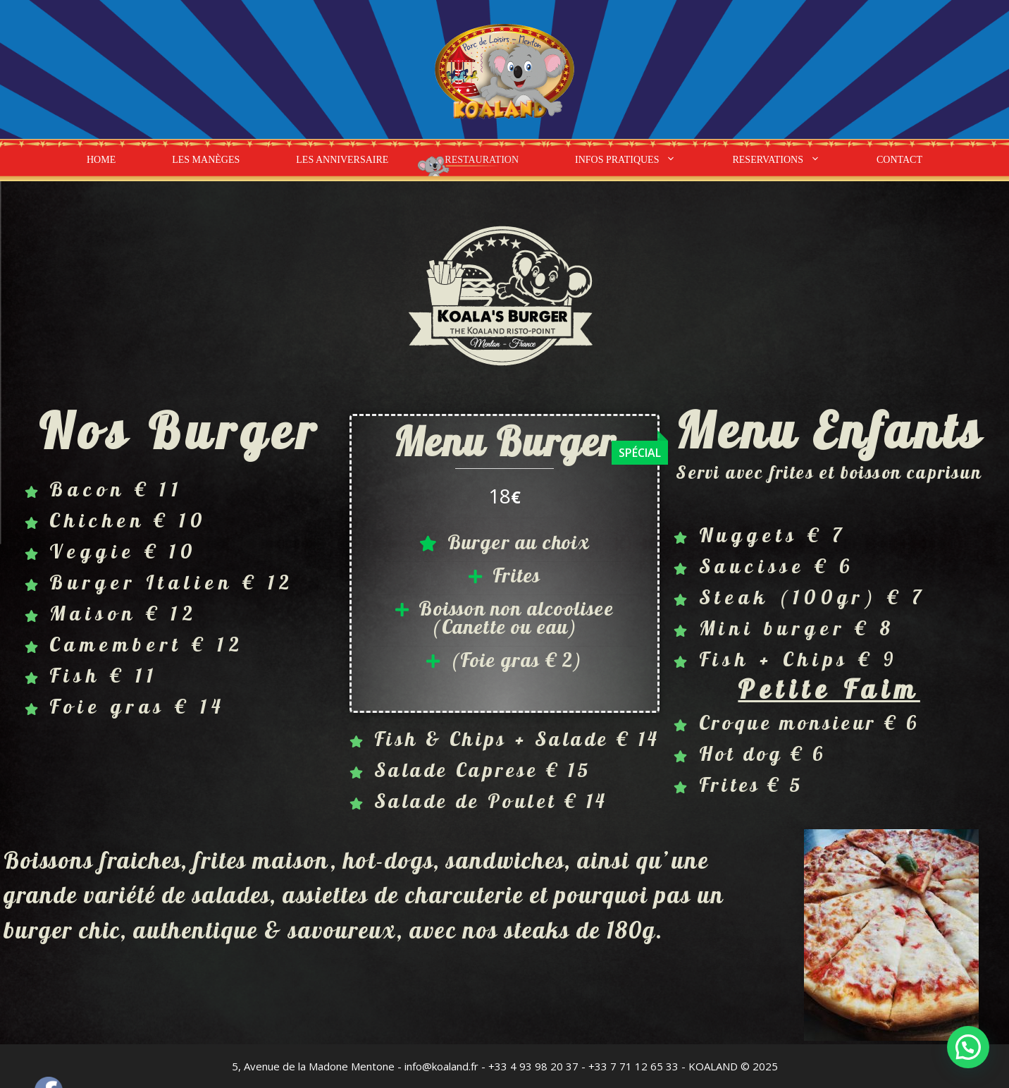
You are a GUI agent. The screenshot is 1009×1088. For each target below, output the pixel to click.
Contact (899, 159)
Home (101, 159)
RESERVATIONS (790, 160)
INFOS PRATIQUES (639, 160)
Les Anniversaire (342, 159)
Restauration (482, 159)
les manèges (206, 159)
